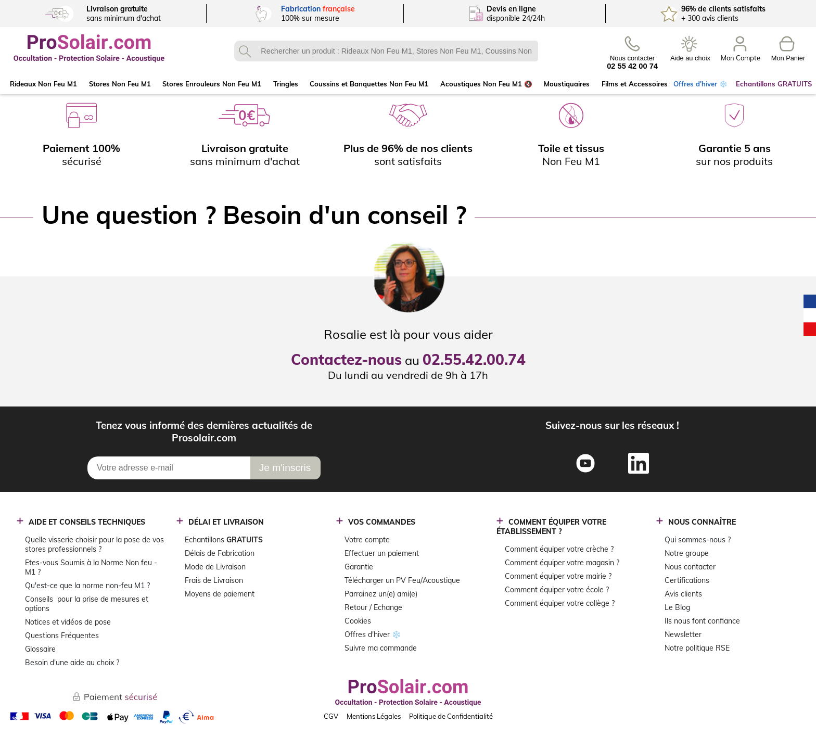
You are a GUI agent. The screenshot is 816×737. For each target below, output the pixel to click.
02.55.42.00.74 (474, 359)
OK (244, 51)
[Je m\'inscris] (285, 467)
